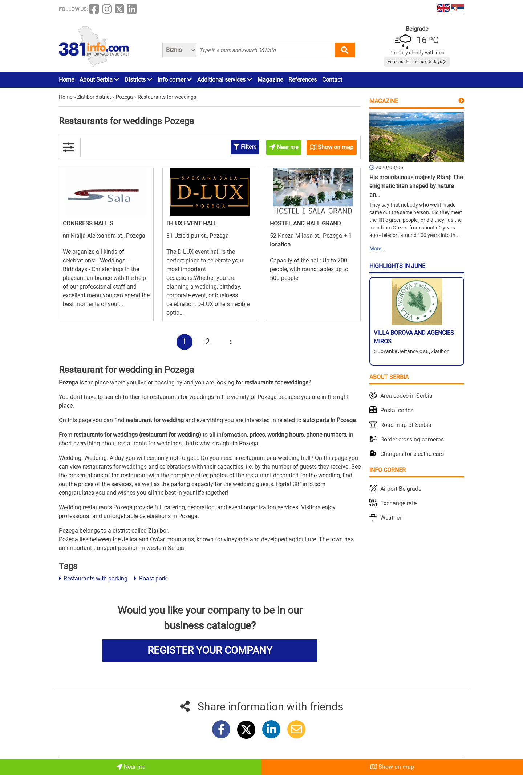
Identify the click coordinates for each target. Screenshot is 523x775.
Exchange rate (398, 503)
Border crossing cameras (412, 439)
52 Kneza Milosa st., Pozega (307, 235)
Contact (332, 79)
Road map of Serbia (405, 424)
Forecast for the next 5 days (417, 61)
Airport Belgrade (400, 488)
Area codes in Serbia (406, 395)
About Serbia (99, 79)
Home (66, 79)
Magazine (270, 79)
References (302, 79)
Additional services (224, 79)
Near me (131, 766)
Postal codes (396, 410)
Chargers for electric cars (412, 453)
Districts (138, 79)
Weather (390, 517)
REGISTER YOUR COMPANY (209, 650)
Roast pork (150, 578)
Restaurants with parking (93, 578)
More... (377, 249)
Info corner (175, 79)
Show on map (392, 766)
